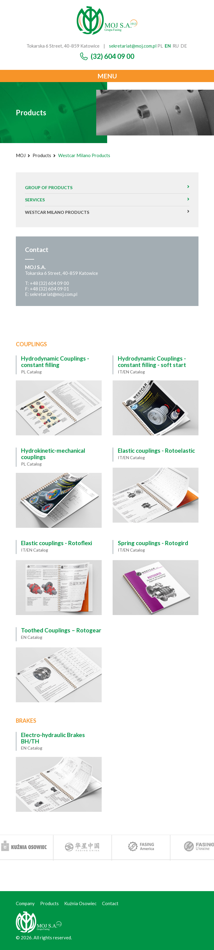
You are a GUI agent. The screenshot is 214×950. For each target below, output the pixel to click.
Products (42, 155)
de (184, 46)
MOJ (21, 155)
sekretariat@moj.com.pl (132, 46)
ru (176, 46)
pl (160, 46)
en (168, 46)
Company (25, 903)
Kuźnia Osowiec (80, 903)
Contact (110, 903)
